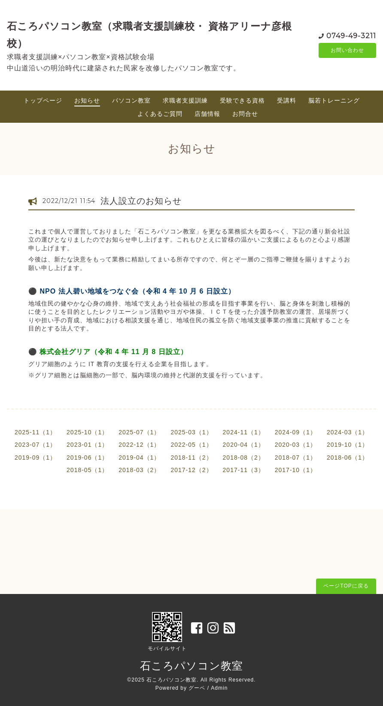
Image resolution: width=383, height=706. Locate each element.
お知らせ (87, 100)
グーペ (196, 688)
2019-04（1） (139, 457)
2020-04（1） (243, 444)
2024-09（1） (295, 432)
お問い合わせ (347, 50)
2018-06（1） (347, 457)
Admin (219, 688)
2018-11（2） (191, 457)
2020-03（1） (295, 444)
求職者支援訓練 (185, 100)
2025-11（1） (35, 432)
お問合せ (245, 113)
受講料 (286, 100)
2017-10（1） (295, 470)
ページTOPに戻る (345, 586)
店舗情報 (207, 113)
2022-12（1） (139, 444)
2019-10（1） (347, 444)
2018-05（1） (87, 470)
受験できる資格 (242, 100)
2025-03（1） (191, 432)
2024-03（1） (347, 432)
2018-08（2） (243, 457)
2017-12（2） (191, 470)
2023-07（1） (35, 444)
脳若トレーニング (334, 100)
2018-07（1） (295, 457)
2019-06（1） (87, 457)
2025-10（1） (87, 432)
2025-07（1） (139, 432)
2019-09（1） (35, 457)
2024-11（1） (243, 432)
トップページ (43, 100)
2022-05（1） (191, 444)
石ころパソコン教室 (191, 666)
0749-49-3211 (351, 35)
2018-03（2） (139, 470)
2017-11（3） (243, 470)
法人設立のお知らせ (141, 201)
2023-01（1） (87, 444)
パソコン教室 (131, 100)
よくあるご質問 (159, 113)
